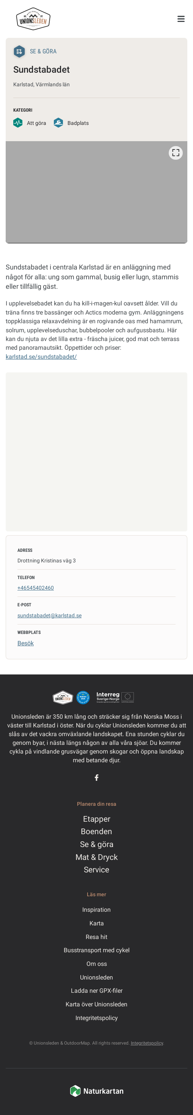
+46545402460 (35, 588)
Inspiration (96, 909)
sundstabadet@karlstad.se (49, 615)
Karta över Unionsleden (96, 1004)
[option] (96, 192)
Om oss (96, 963)
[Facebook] (96, 777)
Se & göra (96, 844)
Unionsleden (96, 977)
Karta (96, 923)
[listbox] (96, 192)
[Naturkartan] (96, 1096)
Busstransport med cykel (97, 950)
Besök (25, 643)
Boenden (96, 831)
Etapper (96, 819)
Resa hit (96, 937)
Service (96, 869)
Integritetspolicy (96, 1018)
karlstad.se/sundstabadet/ (41, 356)
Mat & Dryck (96, 857)
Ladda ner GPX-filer (96, 990)
